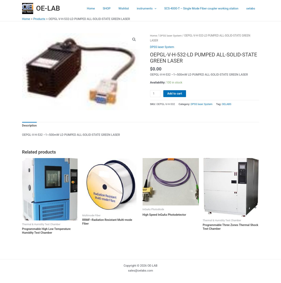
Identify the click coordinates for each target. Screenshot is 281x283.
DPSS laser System (171, 35)
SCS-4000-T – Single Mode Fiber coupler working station (204, 8)
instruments (151, 8)
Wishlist (130, 8)
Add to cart (175, 93)
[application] (159, 8)
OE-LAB (48, 8)
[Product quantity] (155, 93)
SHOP (115, 8)
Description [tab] (29, 125)
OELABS (228, 104)
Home (102, 8)
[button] (134, 39)
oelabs (251, 8)
